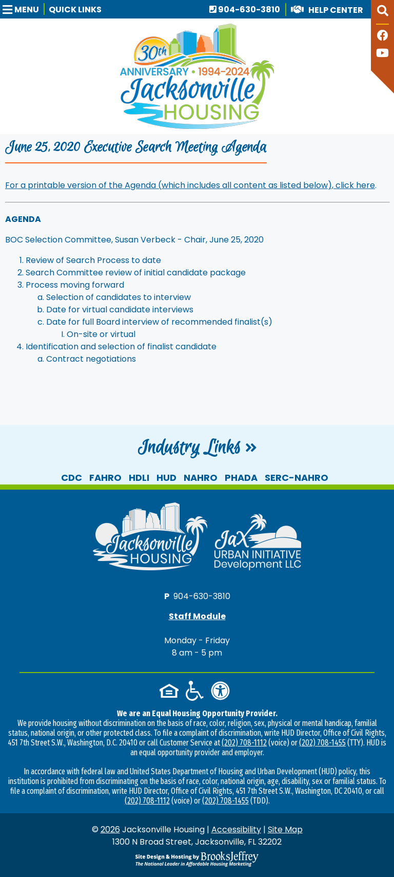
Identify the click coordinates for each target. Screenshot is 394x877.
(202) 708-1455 (322, 743)
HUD (166, 477)
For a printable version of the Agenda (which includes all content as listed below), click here (190, 185)
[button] (24, 9)
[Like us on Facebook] (382, 37)
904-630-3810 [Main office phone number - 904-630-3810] (244, 9)
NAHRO (201, 477)
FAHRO (105, 477)
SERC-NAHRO (296, 477)
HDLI (139, 477)
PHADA (241, 477)
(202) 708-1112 (244, 743)
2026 (110, 829)
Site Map (285, 829)
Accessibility (236, 829)
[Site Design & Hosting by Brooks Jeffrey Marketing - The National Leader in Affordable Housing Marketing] (197, 859)
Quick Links (75, 9)
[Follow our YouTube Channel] (382, 54)
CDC (71, 477)
